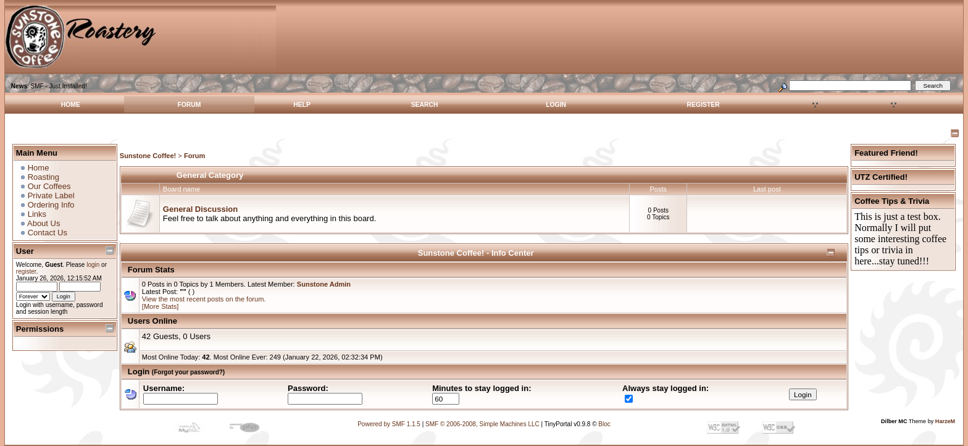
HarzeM (945, 421)
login (92, 264)
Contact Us (47, 232)
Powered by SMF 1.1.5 (388, 424)
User (25, 251)
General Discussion (200, 209)
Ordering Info (51, 204)
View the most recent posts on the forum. (204, 299)
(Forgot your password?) (188, 372)
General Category (210, 175)
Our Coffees (49, 186)
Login (556, 104)
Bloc (604, 424)
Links (37, 214)
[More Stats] (160, 306)
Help (302, 104)
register (26, 271)
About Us (43, 223)
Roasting (43, 177)
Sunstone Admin (324, 284)
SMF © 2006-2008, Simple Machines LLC (482, 424)
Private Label (51, 195)
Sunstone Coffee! (148, 155)
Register (703, 104)
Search (424, 104)
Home (70, 104)
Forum (189, 104)
